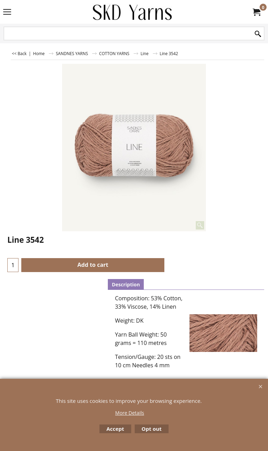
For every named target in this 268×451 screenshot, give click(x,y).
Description (126, 284)
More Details (129, 412)
